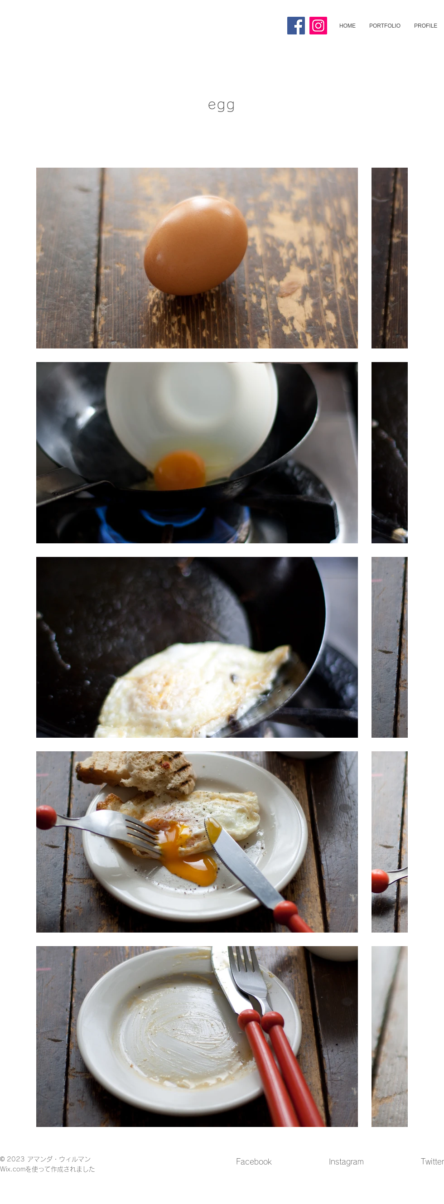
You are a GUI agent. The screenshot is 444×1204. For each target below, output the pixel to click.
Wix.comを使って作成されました (47, 1169)
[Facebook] (296, 25)
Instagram (346, 1161)
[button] (384, 26)
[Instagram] (318, 25)
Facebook (254, 1161)
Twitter (432, 1161)
